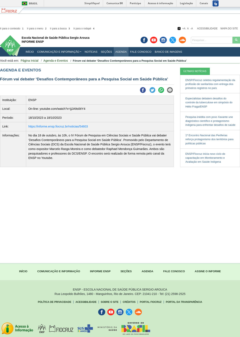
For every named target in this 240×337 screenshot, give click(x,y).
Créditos (129, 302)
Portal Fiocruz (151, 302)
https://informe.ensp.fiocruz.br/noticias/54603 (58, 126)
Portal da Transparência (184, 302)
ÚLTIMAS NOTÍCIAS (195, 71)
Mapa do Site (229, 28)
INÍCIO (30, 51)
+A (183, 28)
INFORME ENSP (100, 271)
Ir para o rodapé (84, 28)
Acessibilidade (207, 28)
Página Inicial (29, 60)
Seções (106, 51)
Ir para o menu (37, 28)
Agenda (121, 51)
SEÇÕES (126, 271)
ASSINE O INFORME (208, 271)
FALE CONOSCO (174, 271)
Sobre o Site (109, 302)
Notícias (91, 51)
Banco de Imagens (168, 51)
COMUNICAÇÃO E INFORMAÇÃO (58, 271)
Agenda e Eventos (55, 60)
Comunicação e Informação (58, 51)
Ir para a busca (60, 28)
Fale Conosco (141, 51)
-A (192, 28)
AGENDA (147, 271)
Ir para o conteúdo (12, 28)
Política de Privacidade (54, 302)
